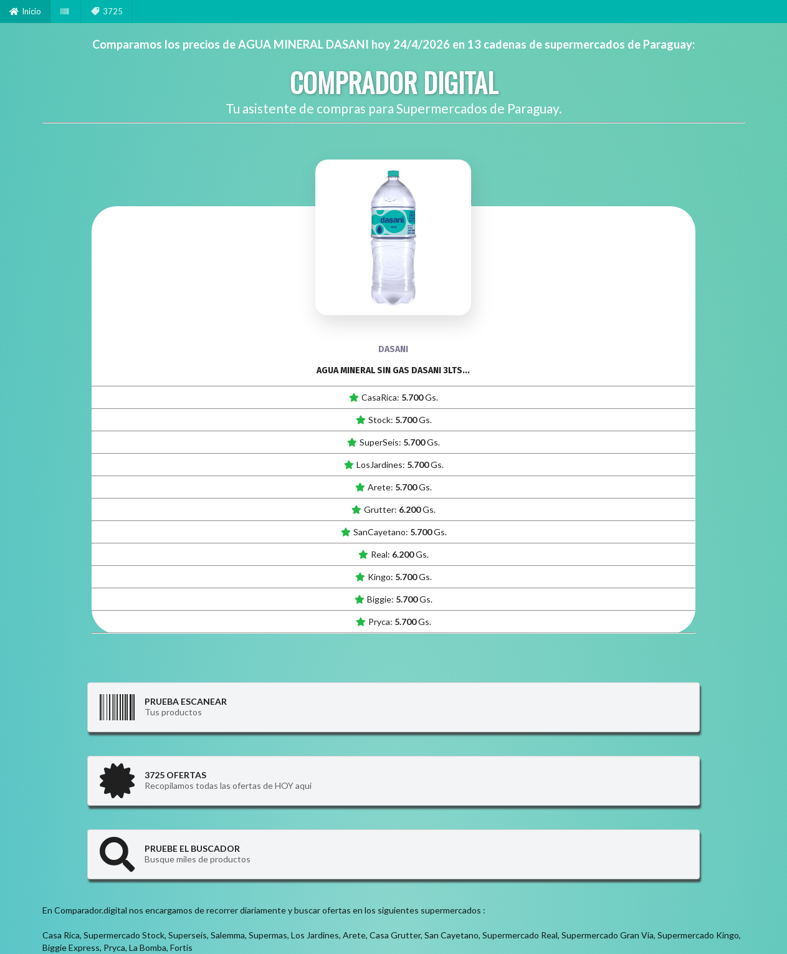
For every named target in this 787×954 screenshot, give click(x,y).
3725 (106, 11)
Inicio (25, 11)
